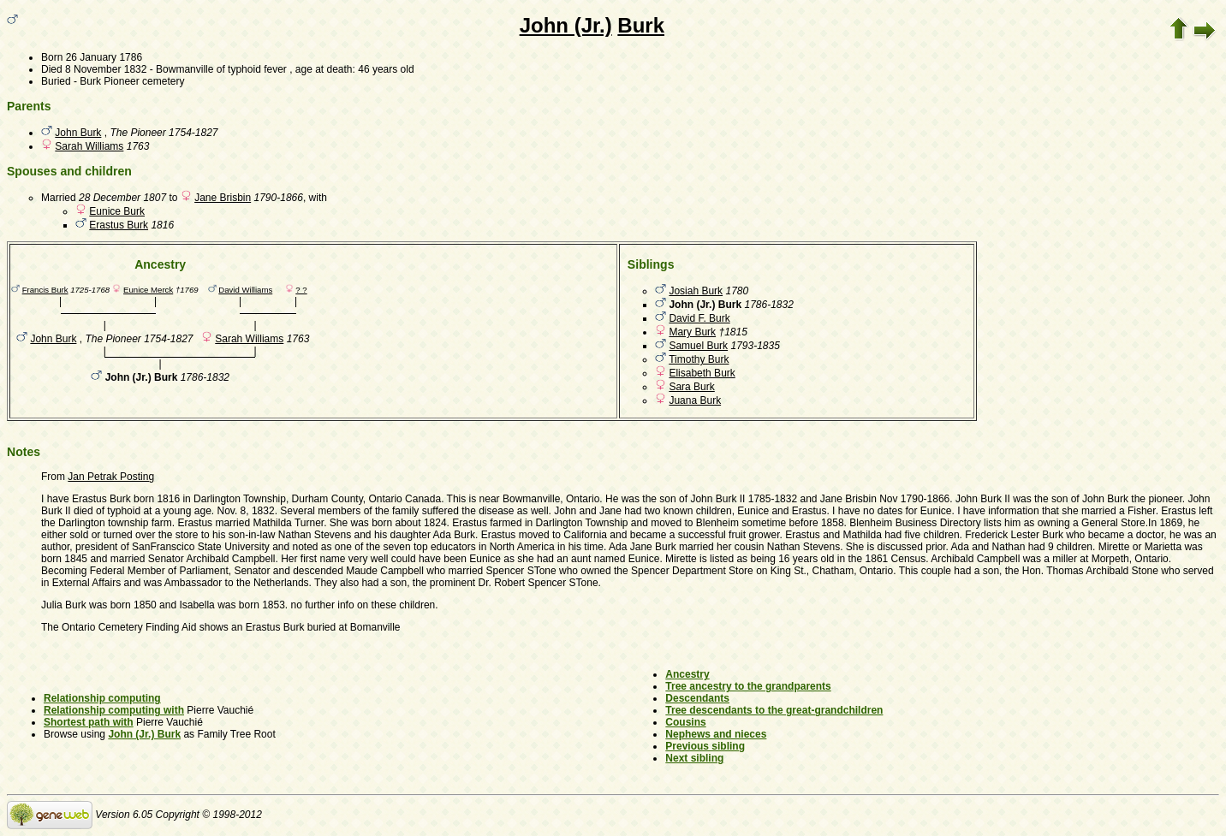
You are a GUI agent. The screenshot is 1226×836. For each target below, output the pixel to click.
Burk (640, 25)
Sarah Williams (89, 146)
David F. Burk (699, 318)
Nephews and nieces (715, 734)
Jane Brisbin (222, 198)
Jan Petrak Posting (111, 477)
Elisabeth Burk (702, 373)
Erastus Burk (118, 225)
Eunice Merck (148, 289)
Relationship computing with (114, 710)
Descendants (697, 698)
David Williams (245, 289)
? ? (300, 289)
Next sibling (694, 758)
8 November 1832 (105, 69)
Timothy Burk (699, 359)
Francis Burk (45, 289)
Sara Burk (691, 387)
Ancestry (687, 674)
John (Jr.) (566, 25)
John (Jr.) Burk (144, 734)
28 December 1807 (122, 198)
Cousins (685, 722)
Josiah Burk (696, 291)
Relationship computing (102, 698)
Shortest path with (89, 722)
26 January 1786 (104, 57)
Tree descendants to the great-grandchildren (774, 710)
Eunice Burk (117, 211)
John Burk (78, 133)
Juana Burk (695, 400)
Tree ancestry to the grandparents (747, 686)
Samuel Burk (698, 346)
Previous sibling (705, 746)
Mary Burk (692, 332)
